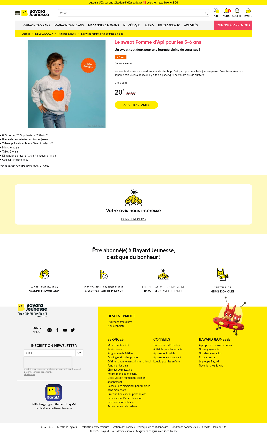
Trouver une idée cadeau (167, 345)
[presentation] (48, 362)
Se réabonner (115, 349)
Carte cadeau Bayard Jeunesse (125, 398)
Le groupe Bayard (209, 361)
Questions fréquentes (120, 321)
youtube (65, 330)
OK (79, 352)
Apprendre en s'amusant (167, 357)
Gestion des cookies (123, 427)
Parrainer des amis (118, 365)
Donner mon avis (124, 63)
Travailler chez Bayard (211, 365)
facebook (57, 330)
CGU (51, 427)
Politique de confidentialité (152, 427)
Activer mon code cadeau (122, 406)
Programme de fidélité (120, 353)
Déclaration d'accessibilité (94, 427)
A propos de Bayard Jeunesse (216, 345)
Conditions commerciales (185, 427)
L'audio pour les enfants (166, 361)
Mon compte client (118, 345)
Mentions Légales (67, 427)
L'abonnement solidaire (121, 402)
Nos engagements (209, 349)
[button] (237, 12)
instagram (49, 330)
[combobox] (133, 13)
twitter (73, 330)
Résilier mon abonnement (122, 373)
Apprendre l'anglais (164, 353)
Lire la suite (121, 82)
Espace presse (207, 357)
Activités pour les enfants (167, 349)
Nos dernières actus (210, 353)
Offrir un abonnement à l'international (129, 361)
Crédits (206, 427)
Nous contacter (116, 325)
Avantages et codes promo (123, 357)
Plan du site (219, 427)
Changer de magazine (120, 369)
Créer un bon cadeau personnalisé (127, 394)
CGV (43, 427)
